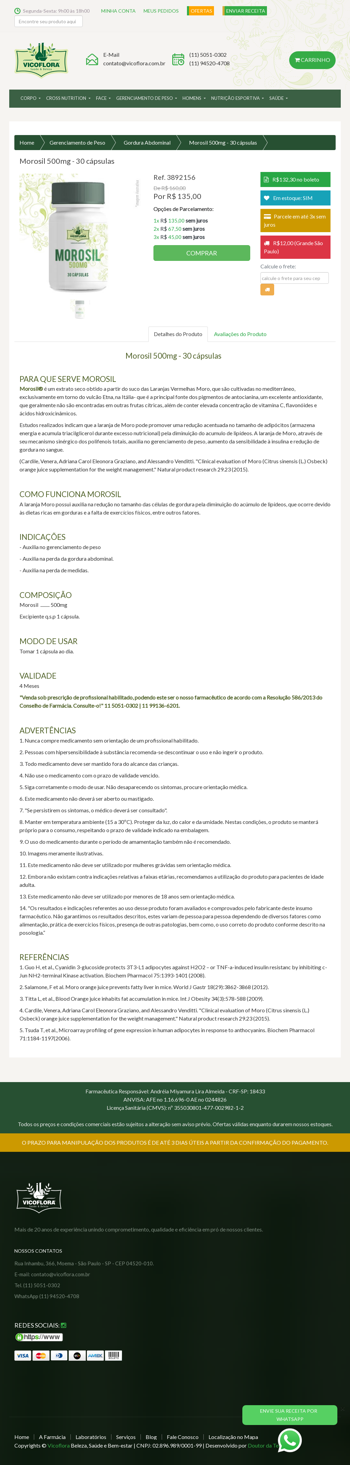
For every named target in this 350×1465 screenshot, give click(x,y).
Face (102, 98)
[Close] (342, 1408)
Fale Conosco (183, 1437)
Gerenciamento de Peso (145, 98)
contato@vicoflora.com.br (134, 63)
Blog (151, 1437)
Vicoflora (59, 1445)
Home (26, 142)
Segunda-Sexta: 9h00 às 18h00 (56, 11)
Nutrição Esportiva (236, 98)
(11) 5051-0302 (208, 54)
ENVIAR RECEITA (247, 11)
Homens (192, 98)
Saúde (277, 98)
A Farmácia (52, 1437)
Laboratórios (91, 1437)
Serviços (126, 1437)
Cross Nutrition (66, 98)
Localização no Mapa (233, 1437)
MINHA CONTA (119, 11)
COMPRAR (201, 253)
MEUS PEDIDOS (162, 11)
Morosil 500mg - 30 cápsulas (223, 142)
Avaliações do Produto (240, 334)
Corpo (29, 98)
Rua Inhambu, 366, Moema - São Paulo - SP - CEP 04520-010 (83, 1263)
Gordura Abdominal (147, 142)
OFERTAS (203, 11)
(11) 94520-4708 (209, 63)
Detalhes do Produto (178, 334)
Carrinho (313, 59)
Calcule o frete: (278, 266)
